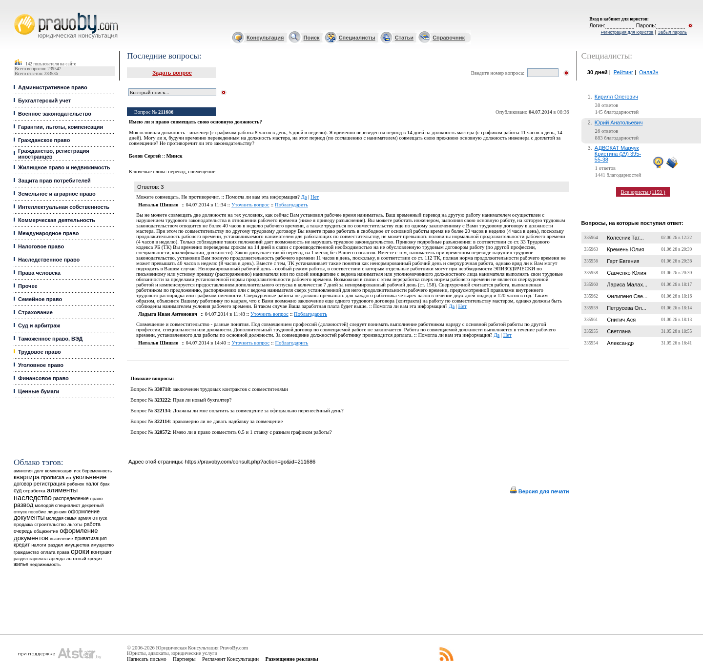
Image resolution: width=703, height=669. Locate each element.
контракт (101, 552)
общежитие (46, 531)
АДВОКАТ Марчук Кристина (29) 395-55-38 (618, 153)
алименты (62, 490)
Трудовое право (39, 352)
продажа (23, 524)
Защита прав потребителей (54, 180)
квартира (27, 477)
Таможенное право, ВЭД (50, 339)
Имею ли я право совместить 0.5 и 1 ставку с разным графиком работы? (252, 432)
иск (77, 470)
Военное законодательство (54, 114)
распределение (71, 498)
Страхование (35, 312)
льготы (75, 524)
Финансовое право (43, 378)
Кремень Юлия (625, 249)
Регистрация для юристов (626, 32)
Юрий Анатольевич (619, 122)
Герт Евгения (623, 261)
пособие (37, 511)
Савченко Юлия (626, 273)
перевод (177, 171)
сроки (80, 551)
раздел (21, 558)
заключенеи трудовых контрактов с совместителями (230, 389)
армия (84, 518)
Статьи (404, 38)
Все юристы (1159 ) (643, 192)
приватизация (91, 538)
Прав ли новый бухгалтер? (202, 400)
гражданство (26, 552)
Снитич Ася (621, 320)
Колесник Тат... (625, 238)
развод (23, 505)
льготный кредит (84, 558)
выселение (61, 538)
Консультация (265, 38)
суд (17, 490)
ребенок (75, 484)
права (63, 552)
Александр (620, 343)
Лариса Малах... (627, 284)
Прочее (28, 286)
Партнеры (184, 659)
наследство (33, 498)
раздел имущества (68, 544)
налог (92, 484)
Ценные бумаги (38, 391)
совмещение (201, 171)
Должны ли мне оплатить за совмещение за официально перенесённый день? (258, 410)
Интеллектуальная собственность (63, 207)
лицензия (56, 511)
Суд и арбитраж (39, 325)
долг (39, 470)
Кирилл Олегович (616, 97)
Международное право (48, 233)
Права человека (39, 273)
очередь (23, 531)
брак (104, 484)
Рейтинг (623, 72)
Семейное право (40, 299)
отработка (34, 490)
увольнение (89, 477)
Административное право (52, 87)
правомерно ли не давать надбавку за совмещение (227, 421)
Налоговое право (41, 246)
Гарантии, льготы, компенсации (60, 127)
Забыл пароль (672, 32)
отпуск (99, 518)
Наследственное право (49, 260)
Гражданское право (44, 140)
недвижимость (45, 564)
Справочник (449, 38)
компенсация (58, 470)
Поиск (312, 38)
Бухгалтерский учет (44, 100)
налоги (38, 544)
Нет (314, 197)
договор (23, 484)
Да (304, 197)
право (96, 498)
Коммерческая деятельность (56, 220)
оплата (48, 552)
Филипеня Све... (627, 296)
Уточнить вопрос (250, 204)
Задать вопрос (172, 73)
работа (92, 524)
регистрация (49, 484)
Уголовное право (40, 365)
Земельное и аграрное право (57, 194)
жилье (21, 564)
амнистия (23, 470)
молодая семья (61, 518)
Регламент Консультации (230, 659)
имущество (102, 545)
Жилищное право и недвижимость (64, 167)
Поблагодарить (291, 204)
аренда (57, 558)
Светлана (619, 331)
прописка (52, 477)
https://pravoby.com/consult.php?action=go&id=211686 (250, 462)
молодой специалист (57, 505)
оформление (84, 511)
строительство (49, 524)
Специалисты (357, 38)
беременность (97, 470)
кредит (22, 544)
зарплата (38, 558)
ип (68, 477)
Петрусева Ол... (626, 308)
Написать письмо (146, 659)
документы (29, 517)
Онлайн (648, 72)
